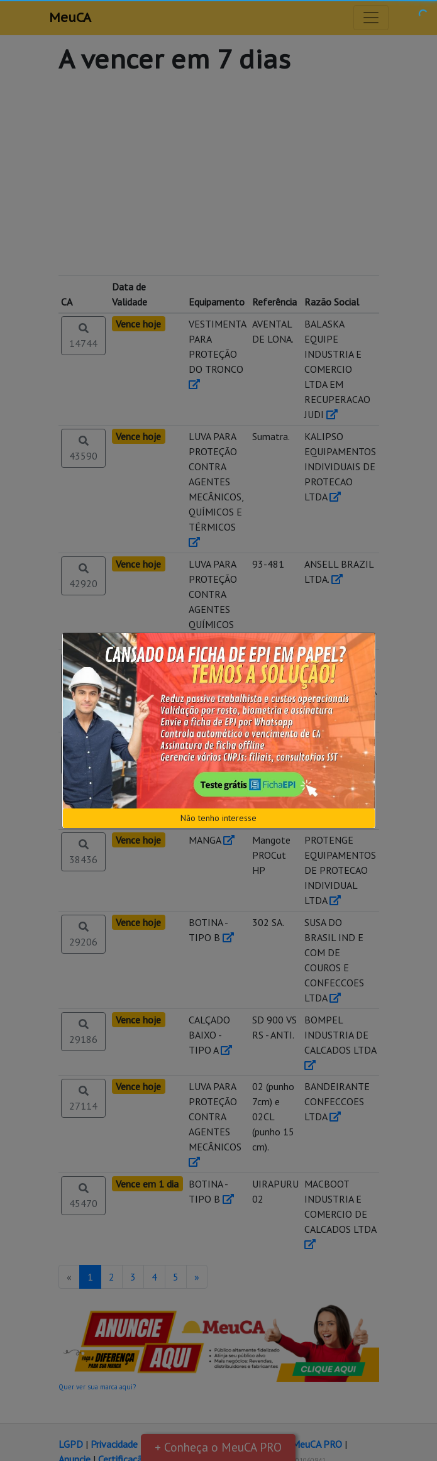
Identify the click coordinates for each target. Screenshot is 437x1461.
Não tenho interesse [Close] (218, 818)
